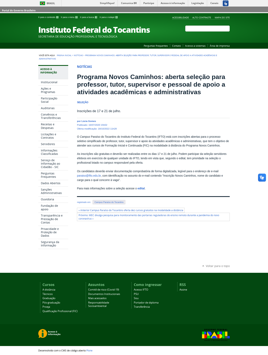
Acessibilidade (180, 17)
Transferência (142, 307)
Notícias (78, 55)
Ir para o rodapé (109, 17)
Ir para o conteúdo (48, 17)
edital (141, 188)
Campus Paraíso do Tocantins (109, 202)
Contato (176, 45)
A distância (48, 289)
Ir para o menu (69, 17)
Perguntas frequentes (156, 45)
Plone (89, 350)
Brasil (51, 3)
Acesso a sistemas (195, 45)
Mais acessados (97, 298)
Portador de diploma (146, 302)
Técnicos (47, 294)
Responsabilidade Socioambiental (98, 304)
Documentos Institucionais (104, 294)
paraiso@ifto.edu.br (89, 175)
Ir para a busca (89, 17)
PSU (136, 294)
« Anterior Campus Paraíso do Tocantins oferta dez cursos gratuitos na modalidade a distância (131, 210)
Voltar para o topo (218, 266)
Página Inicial (64, 55)
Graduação (48, 298)
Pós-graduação (51, 302)
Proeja (46, 307)
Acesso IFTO (141, 289)
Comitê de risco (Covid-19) (103, 289)
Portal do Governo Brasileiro (18, 10)
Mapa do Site (222, 17)
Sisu (136, 298)
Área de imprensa (220, 45)
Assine (183, 289)
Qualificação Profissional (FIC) (60, 311)
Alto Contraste (201, 17)
